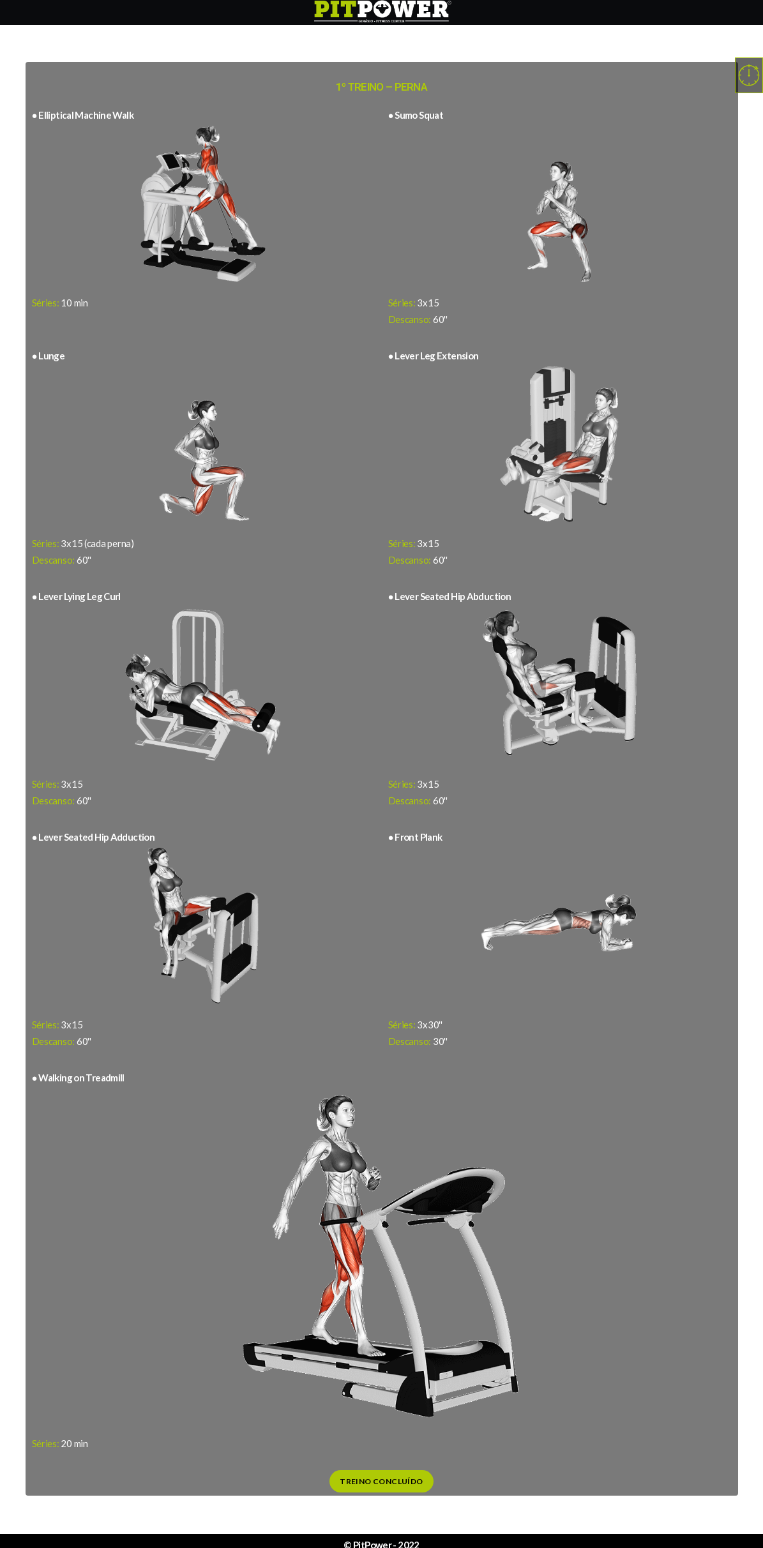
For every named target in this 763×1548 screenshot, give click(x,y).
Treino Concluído (381, 1481)
